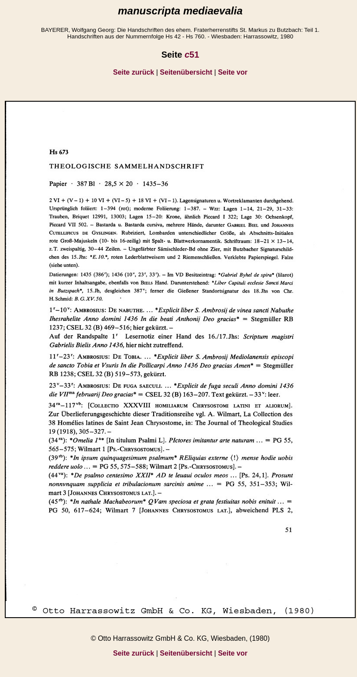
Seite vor (232, 72)
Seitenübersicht (186, 72)
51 (192, 54)
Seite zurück (133, 72)
